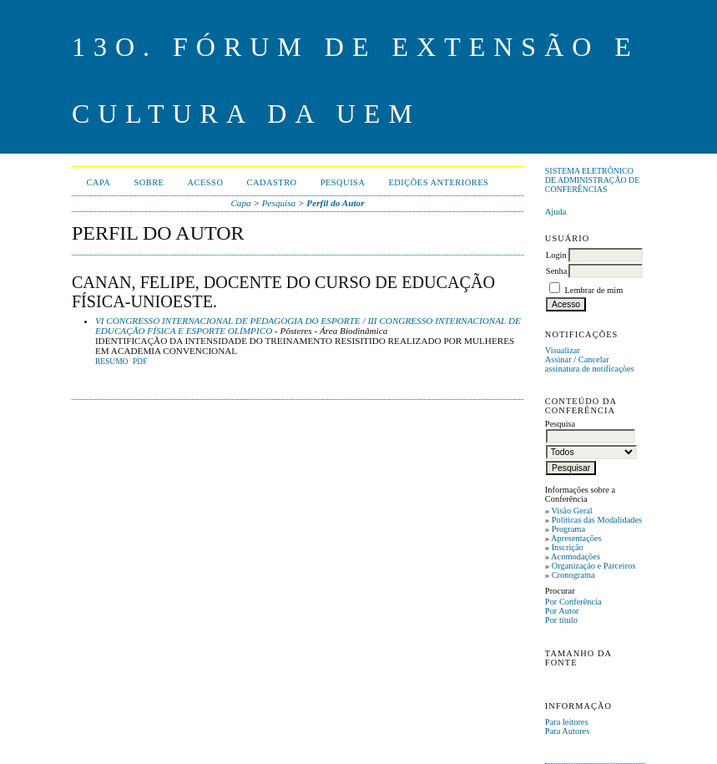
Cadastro (271, 182)
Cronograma (573, 574)
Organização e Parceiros (594, 565)
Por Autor (562, 610)
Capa (99, 182)
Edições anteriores (438, 182)
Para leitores (566, 721)
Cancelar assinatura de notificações (589, 364)
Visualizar (562, 350)
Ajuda (555, 211)
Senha (556, 271)
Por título (561, 620)
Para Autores (567, 731)
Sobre (149, 182)
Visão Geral (571, 510)
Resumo (112, 361)
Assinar (558, 359)
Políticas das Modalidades (597, 519)
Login (556, 255)
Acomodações (575, 556)
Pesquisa (343, 182)
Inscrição (567, 547)
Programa (568, 529)
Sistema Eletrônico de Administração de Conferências (592, 180)
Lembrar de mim (593, 290)
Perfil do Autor (335, 203)
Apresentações (576, 538)
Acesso (205, 182)
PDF (140, 361)
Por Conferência (573, 601)
